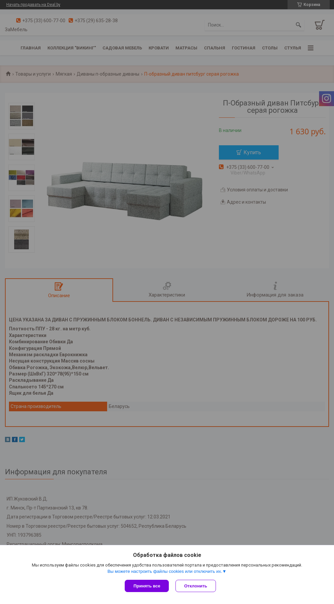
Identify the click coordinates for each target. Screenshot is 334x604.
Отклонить (195, 585)
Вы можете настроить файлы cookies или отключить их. (164, 571)
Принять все (146, 585)
